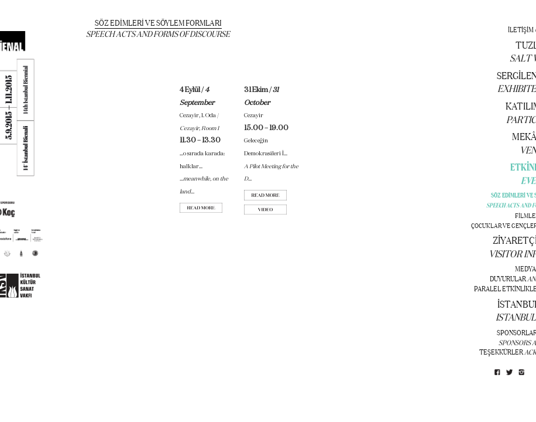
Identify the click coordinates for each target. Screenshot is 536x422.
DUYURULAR (508, 278)
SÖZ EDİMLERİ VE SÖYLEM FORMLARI (158, 22)
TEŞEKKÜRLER (501, 351)
